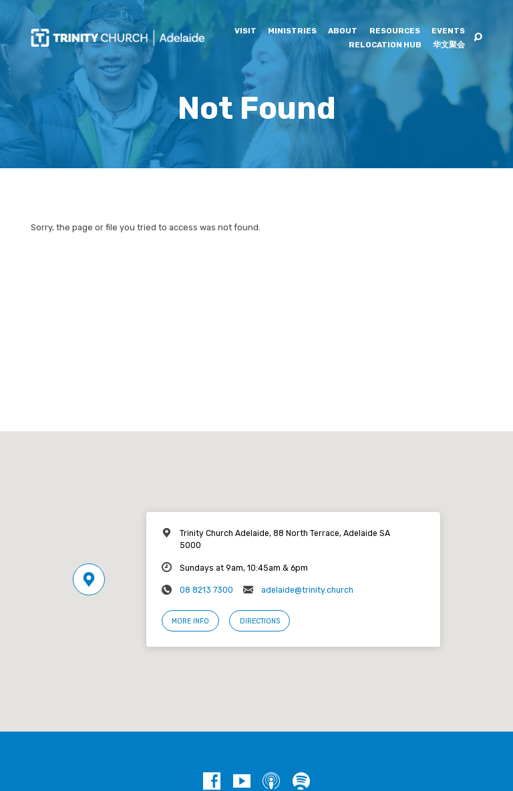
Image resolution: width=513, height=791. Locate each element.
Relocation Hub (385, 45)
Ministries (292, 31)
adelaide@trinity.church (307, 590)
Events (448, 31)
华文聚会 (449, 45)
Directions (260, 621)
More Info (190, 621)
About (342, 31)
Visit (245, 31)
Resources (394, 31)
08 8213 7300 (206, 590)
